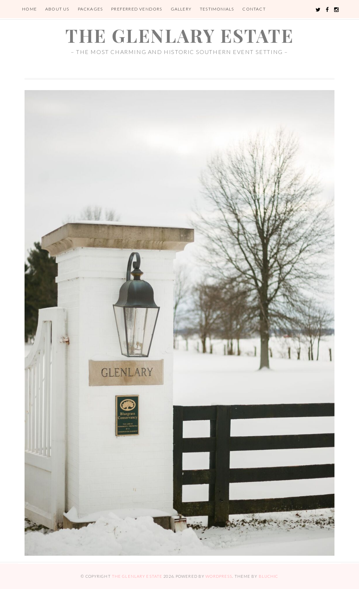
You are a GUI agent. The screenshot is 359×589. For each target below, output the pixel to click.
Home (29, 9)
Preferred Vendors (136, 9)
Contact (253, 9)
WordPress (218, 576)
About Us (57, 9)
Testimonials (217, 9)
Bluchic (268, 576)
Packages (90, 9)
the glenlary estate (179, 35)
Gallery (181, 9)
